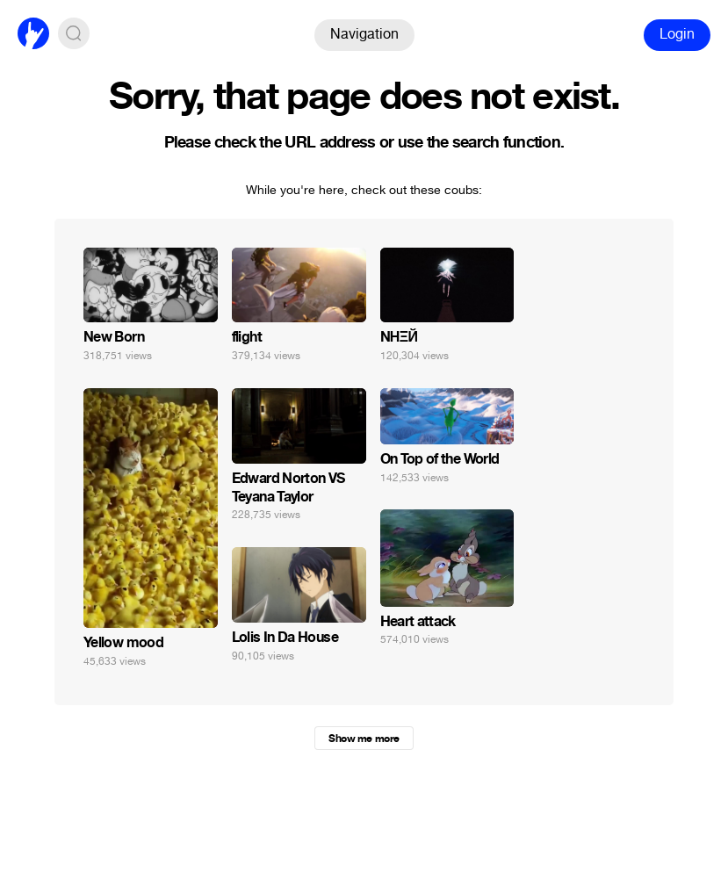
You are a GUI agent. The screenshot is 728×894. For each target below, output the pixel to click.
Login (677, 34)
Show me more (363, 739)
